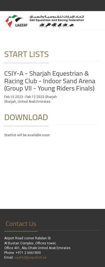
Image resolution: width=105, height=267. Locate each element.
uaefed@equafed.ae (30, 257)
